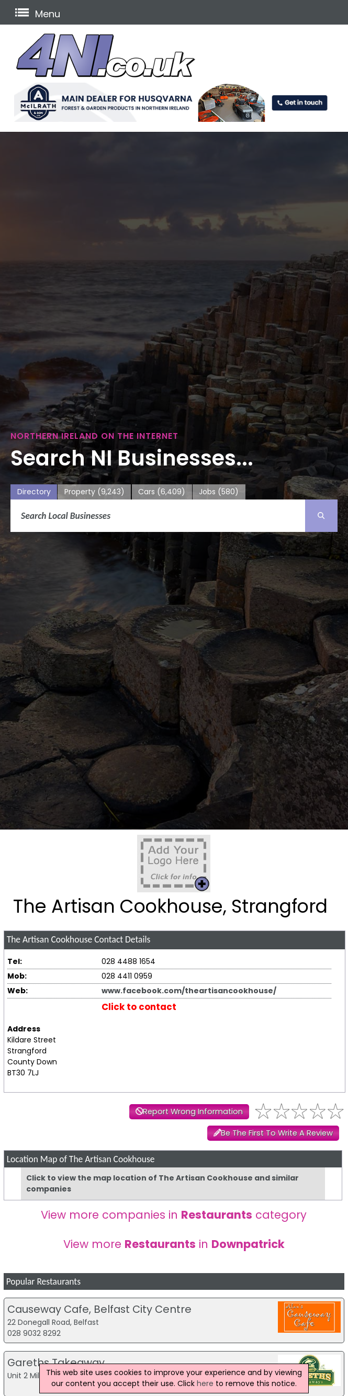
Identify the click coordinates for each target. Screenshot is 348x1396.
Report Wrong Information (193, 1111)
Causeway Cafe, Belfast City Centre (99, 1309)
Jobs (219, 491)
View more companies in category (174, 1214)
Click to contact (139, 1007)
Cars (161, 491)
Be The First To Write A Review (277, 1133)
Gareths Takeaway (56, 1362)
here (205, 1383)
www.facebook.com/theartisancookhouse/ (189, 990)
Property (94, 491)
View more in (174, 1244)
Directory (34, 491)
